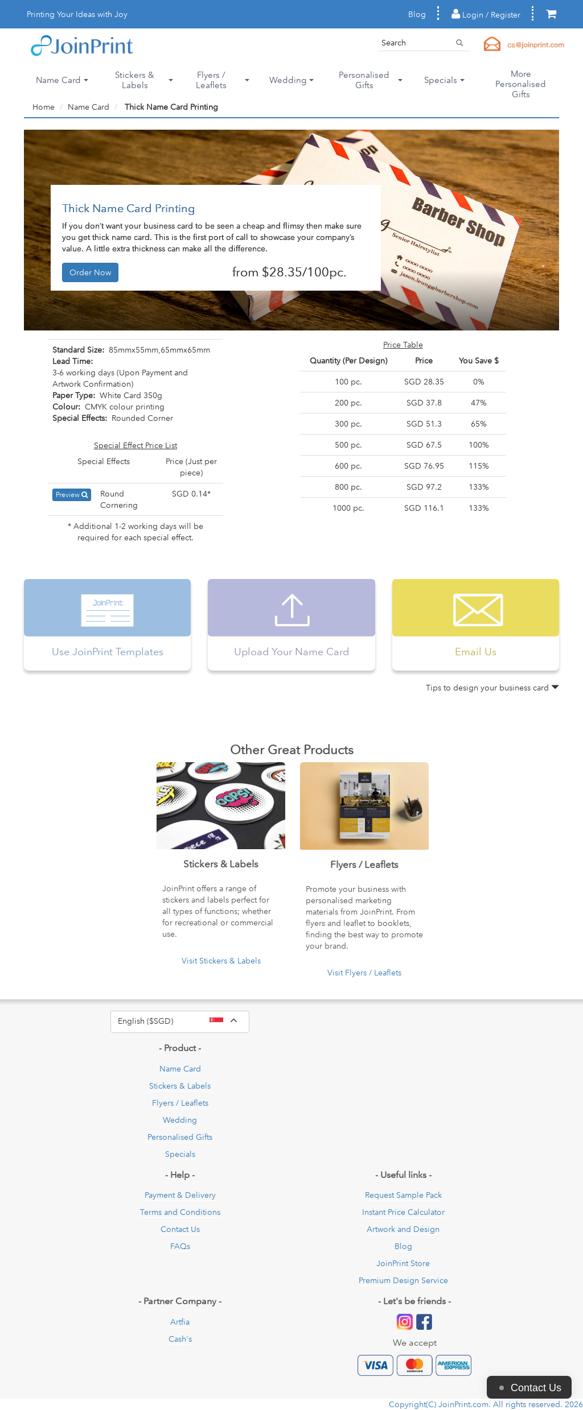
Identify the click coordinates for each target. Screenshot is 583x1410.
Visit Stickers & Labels (221, 961)
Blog (417, 14)
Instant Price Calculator (403, 1212)
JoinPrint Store (403, 1263)
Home (43, 107)
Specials (180, 1154)
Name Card (88, 107)
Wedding (180, 1120)
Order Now (90, 272)
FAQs (180, 1246)
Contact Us (180, 1229)
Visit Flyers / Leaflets (364, 972)
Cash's (180, 1339)
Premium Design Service (403, 1280)
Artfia (180, 1322)
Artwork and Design (403, 1229)
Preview (72, 494)
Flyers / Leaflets (180, 1103)
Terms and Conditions (180, 1212)
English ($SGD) (183, 1021)
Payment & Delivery (180, 1195)
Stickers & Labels (180, 1086)
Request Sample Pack (403, 1195)
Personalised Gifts (179, 1137)
